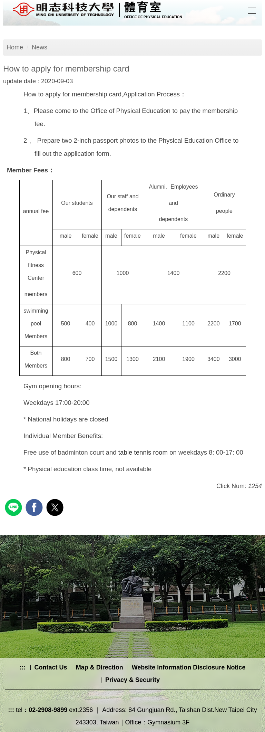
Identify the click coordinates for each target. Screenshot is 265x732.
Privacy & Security (132, 679)
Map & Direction (99, 667)
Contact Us (51, 667)
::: (23, 667)
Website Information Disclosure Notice (189, 667)
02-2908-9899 (48, 709)
